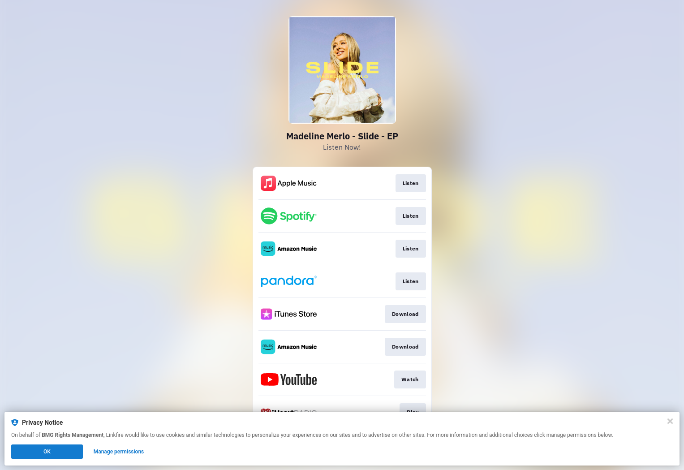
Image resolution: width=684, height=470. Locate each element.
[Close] (670, 421)
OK (47, 451)
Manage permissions (119, 451)
